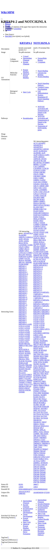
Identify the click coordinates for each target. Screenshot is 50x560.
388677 (36, 484)
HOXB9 (28, 260)
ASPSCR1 (37, 159)
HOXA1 (22, 260)
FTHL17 (36, 223)
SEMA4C (36, 408)
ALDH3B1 (22, 235)
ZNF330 (36, 468)
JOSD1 (46, 257)
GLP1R (36, 230)
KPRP (26, 264)
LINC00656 (37, 333)
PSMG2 (42, 387)
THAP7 (36, 437)
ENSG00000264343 (40, 489)
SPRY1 (21, 378)
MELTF (36, 345)
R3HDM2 (45, 393)
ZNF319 (36, 466)
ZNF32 (42, 466)
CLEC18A (37, 182)
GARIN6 (36, 226)
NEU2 (42, 356)
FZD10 (42, 223)
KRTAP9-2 (23, 318)
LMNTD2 (45, 333)
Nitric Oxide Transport (42, 524)
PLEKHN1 (37, 375)
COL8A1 (36, 184)
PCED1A (42, 368)
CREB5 (21, 251)
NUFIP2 (28, 353)
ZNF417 (27, 388)
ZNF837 (43, 482)
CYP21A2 (22, 253)
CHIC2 (26, 247)
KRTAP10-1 (23, 272)
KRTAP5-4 (23, 311)
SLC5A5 (44, 416)
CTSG (35, 192)
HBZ (40, 240)
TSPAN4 (42, 453)
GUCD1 (27, 258)
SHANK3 (44, 408)
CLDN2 (42, 180)
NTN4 (40, 362)
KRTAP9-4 (23, 322)
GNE (46, 232)
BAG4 (21, 243)
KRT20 (45, 263)
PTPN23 (43, 391)
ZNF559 (22, 390)
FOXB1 (36, 221)
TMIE (35, 445)
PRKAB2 (28, 365)
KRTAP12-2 (23, 289)
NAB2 (35, 352)
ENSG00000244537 (26, 489)
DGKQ (42, 199)
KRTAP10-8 (23, 284)
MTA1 (42, 346)
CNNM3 (44, 182)
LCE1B (27, 326)
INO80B (45, 254)
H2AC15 (43, 236)
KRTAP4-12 (23, 299)
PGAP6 (41, 372)
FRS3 (41, 221)
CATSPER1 (23, 245)
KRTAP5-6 (23, 313)
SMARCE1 (37, 422)
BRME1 (36, 164)
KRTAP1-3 (23, 268)
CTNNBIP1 (43, 190)
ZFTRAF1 (44, 463)
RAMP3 (43, 395)
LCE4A (27, 340)
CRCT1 (26, 249)
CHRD (21, 249)
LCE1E (21, 330)
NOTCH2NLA (41, 43)
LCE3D (27, 338)
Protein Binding (26, 71)
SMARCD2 (37, 420)
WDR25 (41, 459)
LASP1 (29, 324)
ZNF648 (43, 478)
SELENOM (37, 406)
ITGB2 (45, 255)
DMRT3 (42, 201)
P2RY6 (35, 368)
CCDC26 (45, 168)
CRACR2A (44, 184)
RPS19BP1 (43, 401)
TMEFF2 (36, 441)
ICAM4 (36, 252)
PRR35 (46, 385)
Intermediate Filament (27, 59)
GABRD (36, 224)
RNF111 (36, 401)
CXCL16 (46, 192)
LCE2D (27, 334)
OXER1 (26, 355)
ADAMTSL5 (38, 149)
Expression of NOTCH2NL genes (42, 128)
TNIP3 (40, 445)
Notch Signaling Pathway (43, 84)
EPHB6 (36, 209)
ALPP (35, 155)
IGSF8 (46, 252)
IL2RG (39, 254)
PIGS (46, 374)
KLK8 (35, 263)
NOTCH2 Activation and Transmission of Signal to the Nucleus (43, 110)
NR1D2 (21, 351)
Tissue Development (27, 515)
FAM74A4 (22, 256)
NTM (35, 362)
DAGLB (43, 195)
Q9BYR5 (22, 493)
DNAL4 (36, 203)
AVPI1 (21, 241)
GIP (45, 228)
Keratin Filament (26, 63)
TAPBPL (36, 434)
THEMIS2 (43, 437)
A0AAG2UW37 (24, 491)
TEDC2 (43, 436)
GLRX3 (29, 256)
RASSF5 (22, 369)
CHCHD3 (36, 176)
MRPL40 (36, 346)
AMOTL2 (22, 237)
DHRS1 (36, 201)
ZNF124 (28, 386)
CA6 (35, 166)
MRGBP (46, 345)
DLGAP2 (22, 254)
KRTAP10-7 (23, 282)
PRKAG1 (22, 367)
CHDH (43, 176)
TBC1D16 (37, 436)
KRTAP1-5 (23, 270)
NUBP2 (45, 362)
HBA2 (35, 240)
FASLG (41, 217)
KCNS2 (36, 259)
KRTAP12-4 (37, 286)
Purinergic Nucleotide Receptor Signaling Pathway (41, 531)
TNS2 (40, 447)
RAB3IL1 (36, 395)
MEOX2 (27, 344)
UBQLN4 (36, 457)
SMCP (29, 375)
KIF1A (35, 261)
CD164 (35, 172)
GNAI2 (41, 232)
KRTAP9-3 (23, 320)
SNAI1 (42, 424)
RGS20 (27, 369)
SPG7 (42, 428)
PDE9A (21, 357)
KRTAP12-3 (23, 291)
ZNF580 (36, 476)
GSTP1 (41, 234)
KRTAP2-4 (38, 294)
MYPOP (44, 350)
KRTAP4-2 (26, 43)
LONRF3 (36, 337)
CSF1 (40, 188)
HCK (44, 240)
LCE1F (26, 330)
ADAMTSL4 (28, 233)
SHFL (25, 371)
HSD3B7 (29, 262)
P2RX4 (40, 366)
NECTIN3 (28, 345)
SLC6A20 (44, 418)
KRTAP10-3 (23, 276)
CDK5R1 (42, 172)
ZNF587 (36, 478)
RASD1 (36, 397)
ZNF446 (36, 474)
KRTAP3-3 (23, 295)
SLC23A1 (22, 373)
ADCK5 (46, 149)
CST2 (45, 188)
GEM (35, 228)
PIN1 (27, 359)
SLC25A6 (45, 414)
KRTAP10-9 (23, 285)
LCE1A (21, 326)
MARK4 (36, 343)
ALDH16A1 (43, 151)
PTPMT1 (36, 391)
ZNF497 (43, 474)
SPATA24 (22, 376)
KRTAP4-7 (45, 304)
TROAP (42, 451)
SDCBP (42, 405)
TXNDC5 (22, 382)
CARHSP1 (41, 166)
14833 (35, 487)
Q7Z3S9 (46, 492)
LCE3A (21, 336)
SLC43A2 (36, 416)
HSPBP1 (36, 250)
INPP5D (36, 255)
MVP (47, 346)
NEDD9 (36, 356)
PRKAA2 (36, 383)
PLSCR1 (22, 361)
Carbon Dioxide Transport (43, 520)
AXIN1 (26, 241)
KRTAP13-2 (37, 288)
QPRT (39, 393)
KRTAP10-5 (23, 278)
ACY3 (35, 143)
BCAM (43, 161)
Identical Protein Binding (26, 76)
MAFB (21, 344)
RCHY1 (42, 397)
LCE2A (21, 332)
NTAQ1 (21, 353)
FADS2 (41, 211)
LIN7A (47, 329)
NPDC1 (36, 360)
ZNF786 (36, 482)
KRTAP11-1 (23, 287)
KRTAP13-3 (37, 290)
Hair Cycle (27, 92)
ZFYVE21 (37, 465)
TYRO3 (29, 382)
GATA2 (42, 226)
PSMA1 (36, 387)
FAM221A (45, 213)
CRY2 (27, 251)
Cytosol (25, 56)
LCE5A (21, 342)
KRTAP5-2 (23, 307)
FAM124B (37, 213)
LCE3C (21, 338)
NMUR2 (36, 358)
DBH (42, 197)
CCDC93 (36, 170)
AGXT (35, 151)
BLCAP (42, 163)
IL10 (35, 254)
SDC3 (21, 371)
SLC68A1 (36, 418)
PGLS (26, 357)
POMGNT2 (37, 381)
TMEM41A (46, 443)
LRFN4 (36, 339)
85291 (21, 484)
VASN (21, 384)
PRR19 (41, 385)
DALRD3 (36, 197)
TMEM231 (37, 443)
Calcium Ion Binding (42, 74)
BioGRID (8, 36)
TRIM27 (45, 449)
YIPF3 (43, 461)
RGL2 (44, 399)
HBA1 (42, 238)
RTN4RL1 (42, 403)
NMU (46, 356)
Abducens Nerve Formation (26, 532)
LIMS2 (41, 329)
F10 (45, 209)
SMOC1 (36, 424)
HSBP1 (43, 246)
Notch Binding (43, 71)
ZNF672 (36, 480)
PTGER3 (36, 389)
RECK (35, 399)
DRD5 (35, 205)
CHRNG (36, 180)
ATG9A (26, 239)
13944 (21, 487)
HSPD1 (42, 250)
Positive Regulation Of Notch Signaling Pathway (43, 98)
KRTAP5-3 (23, 309)
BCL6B (36, 163)
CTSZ (40, 192)
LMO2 (35, 335)
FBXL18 (36, 219)
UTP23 (43, 457)
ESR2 (41, 209)
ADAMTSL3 (38, 145)
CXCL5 (36, 193)
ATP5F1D (36, 161)
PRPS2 (35, 385)
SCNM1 (36, 405)
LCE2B (27, 332)
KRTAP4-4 (23, 301)
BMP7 (47, 163)
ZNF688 (22, 392)
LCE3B (27, 336)
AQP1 (21, 239)
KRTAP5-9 (23, 316)
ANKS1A (29, 237)
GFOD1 (40, 228)
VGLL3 (26, 384)
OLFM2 (42, 364)
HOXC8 (42, 244)
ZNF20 (21, 388)
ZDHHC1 (36, 463)
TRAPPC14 (37, 449)
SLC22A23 (42, 410)
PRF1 (44, 381)
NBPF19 (22, 345)
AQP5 (35, 157)
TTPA (35, 455)
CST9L (35, 190)
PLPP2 (44, 375)
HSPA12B (43, 248)
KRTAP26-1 (23, 293)
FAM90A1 (45, 215)
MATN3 (43, 343)
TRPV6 (36, 453)
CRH (47, 186)
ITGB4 (21, 264)
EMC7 (42, 207)
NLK (20, 347)
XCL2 (38, 461)
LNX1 (26, 342)
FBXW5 (43, 219)
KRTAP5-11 (23, 305)
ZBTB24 (22, 386)
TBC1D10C (44, 434)
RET (40, 399)
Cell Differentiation (43, 92)
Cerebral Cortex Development (43, 88)
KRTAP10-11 (23, 274)
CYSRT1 (29, 253)
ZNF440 (43, 472)
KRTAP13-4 (37, 292)
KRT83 (35, 265)
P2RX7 (46, 366)
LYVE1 (41, 339)
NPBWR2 (43, 358)
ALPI (43, 153)
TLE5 (43, 439)
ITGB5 (41, 257)
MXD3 (35, 348)
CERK (41, 174)
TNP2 (35, 447)
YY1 (31, 384)
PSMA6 (28, 367)
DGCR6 (36, 199)
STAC (41, 432)
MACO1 (36, 341)
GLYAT (36, 232)
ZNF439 (36, 472)
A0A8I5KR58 (38, 492)
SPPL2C (43, 430)
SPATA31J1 (45, 426)
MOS (41, 345)
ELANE (36, 207)
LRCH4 (43, 337)
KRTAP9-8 (23, 324)
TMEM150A (44, 441)
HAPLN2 (36, 238)
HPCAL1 (22, 262)
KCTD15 (42, 259)
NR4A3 (27, 351)
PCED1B (36, 370)
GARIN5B (43, 224)
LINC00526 (37, 331)
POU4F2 (22, 365)
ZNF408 (43, 468)
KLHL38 (42, 261)
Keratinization (28, 118)
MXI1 (41, 348)
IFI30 (41, 252)
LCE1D (27, 328)
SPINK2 (36, 430)
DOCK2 (28, 254)
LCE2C (21, 334)
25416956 (17, 29)
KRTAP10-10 (38, 267)
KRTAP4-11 (23, 297)
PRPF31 (43, 383)
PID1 (42, 374)
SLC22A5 (36, 412)
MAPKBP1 (44, 341)
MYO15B (36, 350)
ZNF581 (28, 390)
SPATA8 (36, 428)
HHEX (35, 242)
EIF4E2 (47, 205)
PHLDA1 (22, 359)
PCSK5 (42, 370)
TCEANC (27, 378)
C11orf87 (43, 164)
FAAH (35, 211)
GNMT (21, 258)
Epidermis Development (27, 511)
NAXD (40, 352)
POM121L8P (23, 363)
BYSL (26, 243)
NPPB (41, 360)
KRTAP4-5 (23, 303)
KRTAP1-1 (23, 266)
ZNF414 (36, 470)
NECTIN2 (37, 354)
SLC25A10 (23, 375)
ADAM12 (41, 143)
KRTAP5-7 (23, 314)
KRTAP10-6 (23, 280)
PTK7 (42, 389)
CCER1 (30, 245)
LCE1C (21, 328)
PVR (35, 393)
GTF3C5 (36, 236)
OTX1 (21, 355)
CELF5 (21, 247)
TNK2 (45, 445)
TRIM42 (29, 380)
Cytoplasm (41, 62)
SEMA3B (45, 406)
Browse (8, 24)
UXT (48, 457)
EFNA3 (41, 205)
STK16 (46, 432)
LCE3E (21, 340)
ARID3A (41, 157)
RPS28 (35, 403)
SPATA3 (29, 376)
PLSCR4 (28, 361)
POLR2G (43, 377)
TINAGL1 (22, 380)
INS (41, 255)
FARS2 (35, 217)
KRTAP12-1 (37, 281)
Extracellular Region (42, 59)
